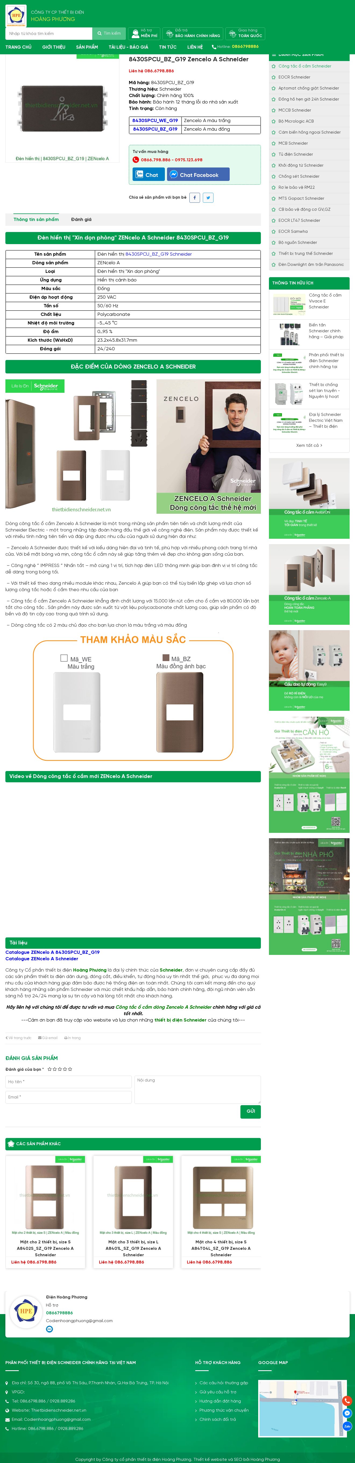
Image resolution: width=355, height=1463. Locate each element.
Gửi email (48, 1038)
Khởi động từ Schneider (301, 165)
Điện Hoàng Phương (66, 1297)
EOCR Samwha (293, 232)
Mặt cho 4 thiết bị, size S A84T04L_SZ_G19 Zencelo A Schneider (221, 1246)
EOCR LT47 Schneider (299, 221)
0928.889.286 (62, 1401)
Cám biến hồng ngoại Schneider (310, 132)
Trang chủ (18, 47)
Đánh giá (81, 219)
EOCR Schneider (294, 77)
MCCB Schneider (295, 110)
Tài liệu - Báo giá (128, 47)
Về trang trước (18, 1038)
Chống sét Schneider (299, 176)
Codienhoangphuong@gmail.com (79, 1321)
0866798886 (59, 1313)
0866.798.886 (156, 160)
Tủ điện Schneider (296, 154)
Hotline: (238, 46)
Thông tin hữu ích (292, 283)
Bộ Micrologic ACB (296, 121)
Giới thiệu (53, 47)
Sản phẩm (87, 47)
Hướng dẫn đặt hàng (218, 1401)
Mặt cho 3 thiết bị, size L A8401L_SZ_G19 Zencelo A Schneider (134, 1246)
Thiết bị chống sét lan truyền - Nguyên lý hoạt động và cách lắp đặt (326, 397)
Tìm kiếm (109, 33)
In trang (72, 1038)
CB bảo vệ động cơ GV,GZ (305, 210)
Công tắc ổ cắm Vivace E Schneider (325, 301)
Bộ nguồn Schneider (298, 243)
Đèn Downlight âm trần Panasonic (311, 265)
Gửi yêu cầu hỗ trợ (215, 1392)
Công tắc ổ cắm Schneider (305, 66)
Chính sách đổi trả (215, 1419)
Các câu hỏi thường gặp (221, 1383)
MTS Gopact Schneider (301, 199)
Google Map (273, 1363)
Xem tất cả (309, 445)
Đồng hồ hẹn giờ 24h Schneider (309, 99)
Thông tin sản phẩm (36, 219)
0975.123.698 (189, 160)
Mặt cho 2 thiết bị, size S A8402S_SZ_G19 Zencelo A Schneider (46, 1246)
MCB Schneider (293, 143)
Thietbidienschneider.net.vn (58, 1410)
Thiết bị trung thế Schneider (306, 254)
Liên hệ (195, 47)
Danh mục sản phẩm (298, 54)
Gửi (251, 1111)
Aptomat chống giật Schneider (309, 88)
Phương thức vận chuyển (222, 1410)
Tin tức (168, 47)
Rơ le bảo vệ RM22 (297, 187)
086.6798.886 (32, 1401)
